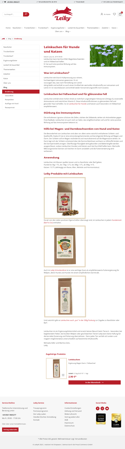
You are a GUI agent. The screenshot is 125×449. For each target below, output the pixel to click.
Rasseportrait (10, 107)
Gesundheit (9, 96)
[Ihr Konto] (105, 14)
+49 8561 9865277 (13, 2)
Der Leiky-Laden (39, 414)
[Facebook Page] (97, 408)
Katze (5, 78)
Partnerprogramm (40, 411)
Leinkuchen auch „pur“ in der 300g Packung (78, 320)
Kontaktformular (20, 424)
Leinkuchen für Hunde (77, 104)
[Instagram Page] (102, 408)
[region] (106, 62)
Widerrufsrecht (71, 414)
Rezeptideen (9, 99)
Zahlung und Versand (73, 411)
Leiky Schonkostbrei (59, 270)
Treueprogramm (40, 408)
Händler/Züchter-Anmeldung (44, 417)
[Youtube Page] (107, 408)
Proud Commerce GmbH (83, 445)
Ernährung (9, 92)
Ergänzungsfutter (10, 60)
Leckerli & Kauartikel (11, 65)
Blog (5, 87)
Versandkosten (81, 439)
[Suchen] (26, 14)
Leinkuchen (74, 359)
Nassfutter (7, 47)
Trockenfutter (8, 51)
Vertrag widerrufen (10, 430)
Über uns (7, 83)
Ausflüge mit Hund (11, 103)
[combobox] (12, 14)
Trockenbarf (8, 56)
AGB (66, 420)
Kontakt (36, 420)
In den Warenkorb (94, 382)
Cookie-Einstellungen (73, 408)
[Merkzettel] (114, 14)
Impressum (69, 423)
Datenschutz (70, 426)
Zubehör (6, 74)
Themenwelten (9, 69)
